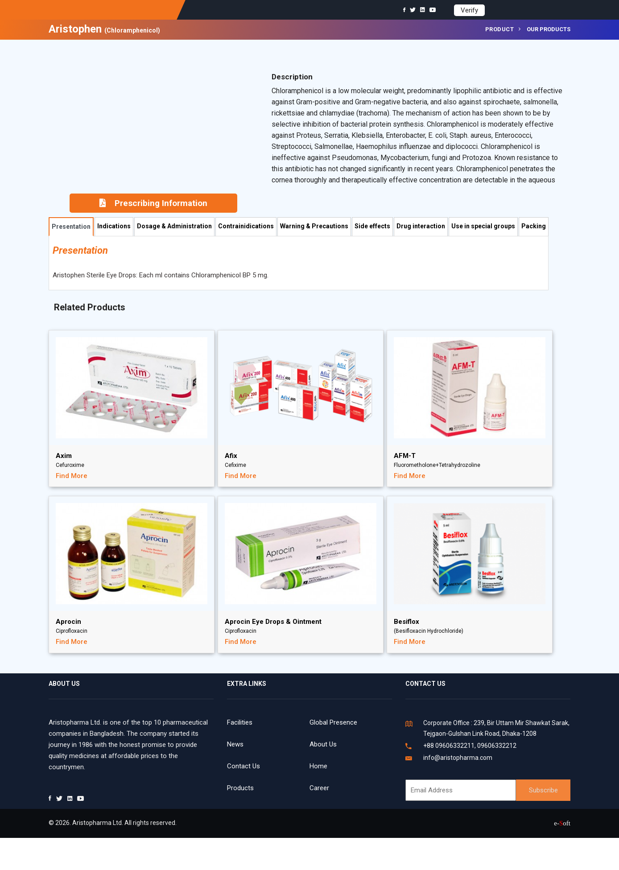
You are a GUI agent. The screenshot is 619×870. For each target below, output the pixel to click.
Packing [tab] (533, 226)
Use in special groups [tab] (483, 226)
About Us (323, 744)
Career (319, 788)
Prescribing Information (153, 203)
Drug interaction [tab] (420, 226)
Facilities (239, 722)
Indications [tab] (114, 226)
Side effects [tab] (372, 226)
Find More (71, 476)
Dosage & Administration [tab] (174, 226)
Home (318, 766)
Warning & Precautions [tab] (314, 226)
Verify (469, 10)
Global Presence (333, 722)
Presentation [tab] (71, 226)
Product (499, 29)
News (235, 744)
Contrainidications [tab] (246, 226)
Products (240, 788)
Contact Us (243, 766)
